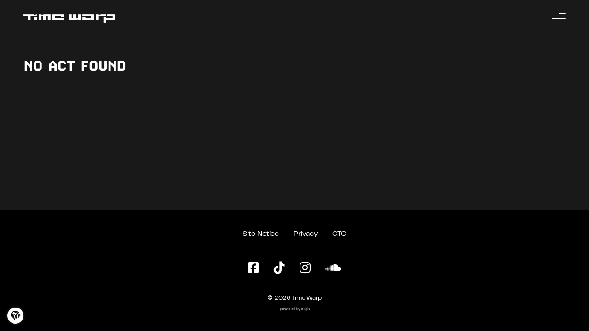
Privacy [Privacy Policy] (306, 234)
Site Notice (261, 234)
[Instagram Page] (305, 268)
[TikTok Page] (279, 268)
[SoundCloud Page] (333, 268)
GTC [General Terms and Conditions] (339, 234)
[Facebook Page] (253, 268)
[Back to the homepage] (69, 18)
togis (305, 309)
